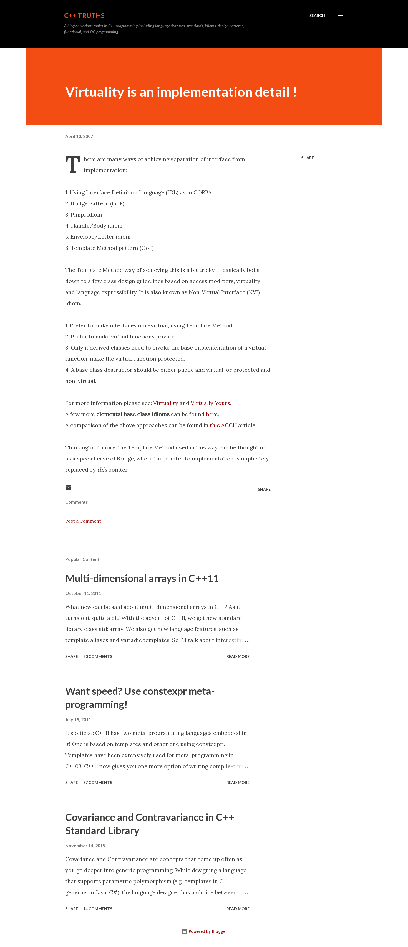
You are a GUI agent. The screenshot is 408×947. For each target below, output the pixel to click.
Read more (238, 656)
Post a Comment (83, 521)
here (212, 414)
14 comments (97, 908)
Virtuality (165, 402)
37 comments (97, 782)
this (215, 425)
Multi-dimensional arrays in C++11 (142, 578)
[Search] (317, 15)
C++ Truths (84, 15)
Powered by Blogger (204, 931)
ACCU (229, 425)
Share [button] (307, 157)
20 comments (97, 656)
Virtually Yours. (211, 402)
